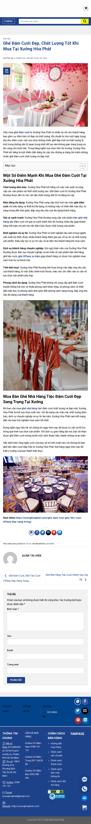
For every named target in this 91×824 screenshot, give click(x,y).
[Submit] (85, 21)
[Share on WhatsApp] (31, 532)
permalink (49, 543)
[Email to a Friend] (48, 532)
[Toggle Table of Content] (81, 166)
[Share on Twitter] (42, 532)
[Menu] (9, 21)
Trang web (13, 664)
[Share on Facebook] (37, 532)
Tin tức (7, 39)
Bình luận (13, 609)
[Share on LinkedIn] (59, 532)
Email (10, 650)
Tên (9, 636)
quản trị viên (40, 58)
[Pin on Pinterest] (54, 532)
